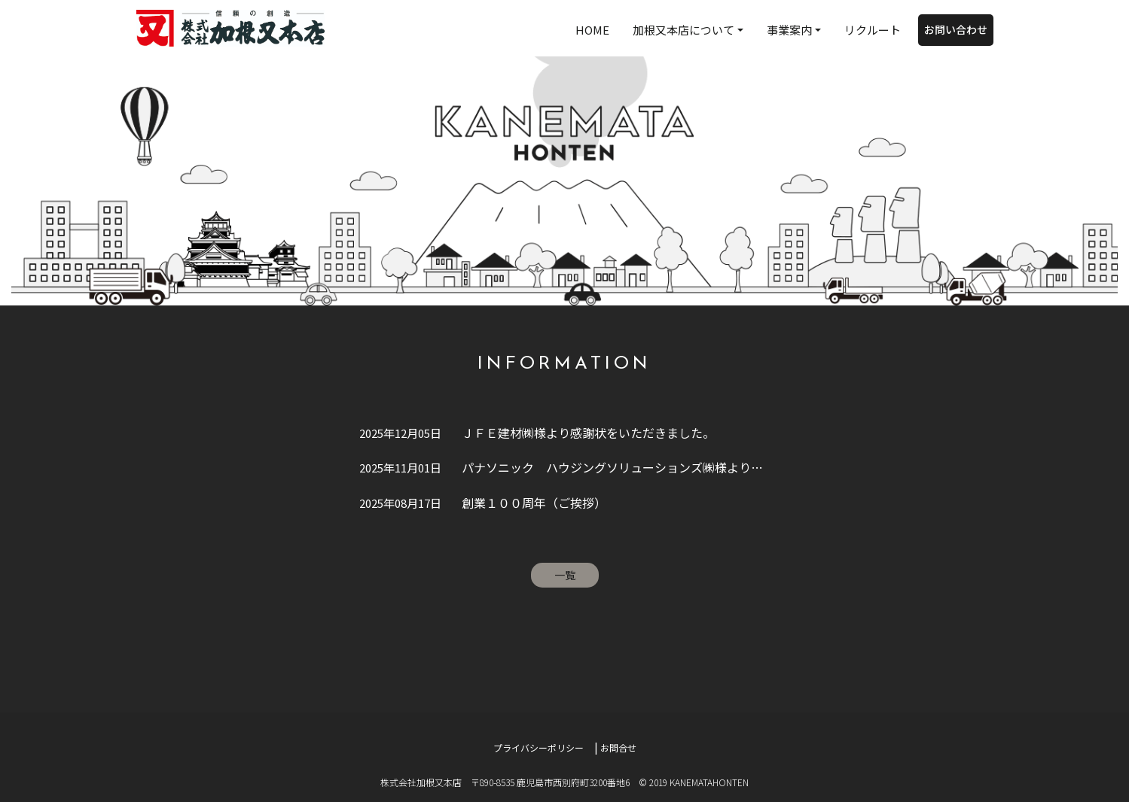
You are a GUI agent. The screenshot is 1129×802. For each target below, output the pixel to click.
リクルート (872, 30)
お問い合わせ (955, 29)
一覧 (564, 574)
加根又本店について (683, 30)
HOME (592, 30)
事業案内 (789, 30)
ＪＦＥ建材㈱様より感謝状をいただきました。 (537, 433)
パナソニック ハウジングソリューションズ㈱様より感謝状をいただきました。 (566, 467)
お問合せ (618, 747)
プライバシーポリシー (538, 747)
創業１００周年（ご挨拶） (482, 503)
